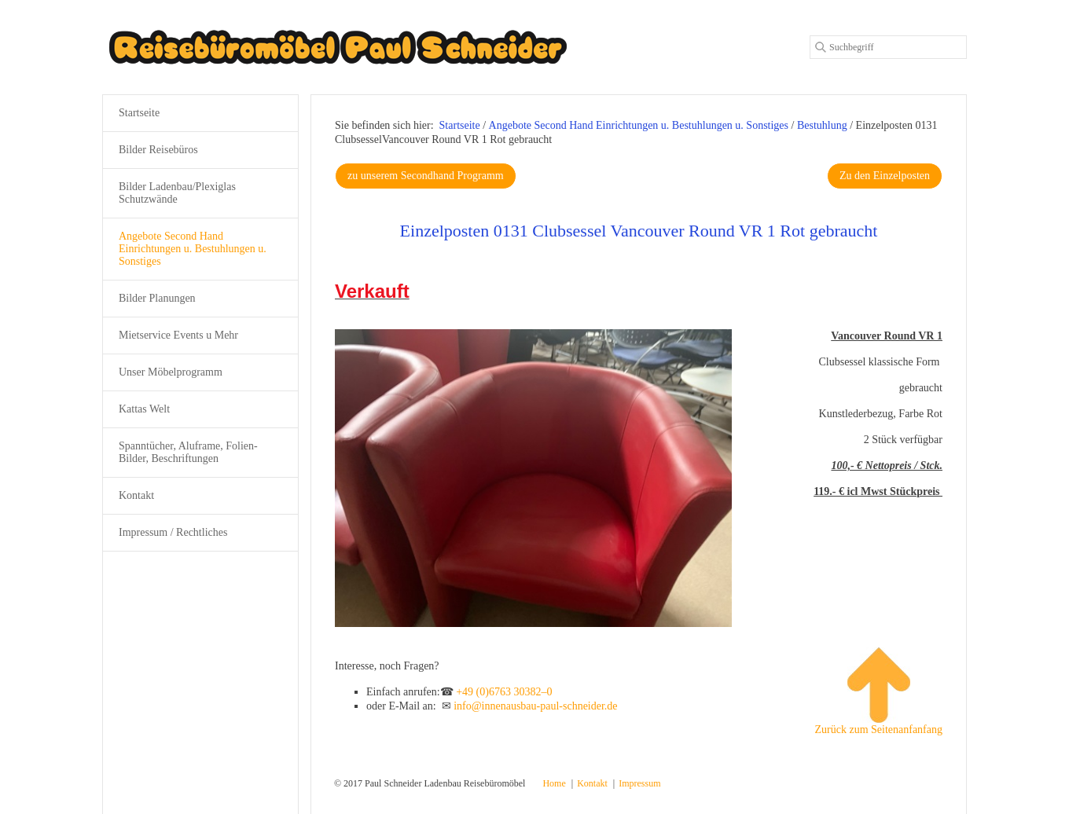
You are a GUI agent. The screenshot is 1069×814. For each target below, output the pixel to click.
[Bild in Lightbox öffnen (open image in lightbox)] (533, 478)
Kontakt (136, 495)
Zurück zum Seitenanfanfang (879, 691)
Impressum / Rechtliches (173, 532)
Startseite (459, 125)
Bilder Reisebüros (158, 150)
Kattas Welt (144, 409)
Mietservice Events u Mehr (178, 335)
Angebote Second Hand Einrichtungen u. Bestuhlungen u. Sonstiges (192, 248)
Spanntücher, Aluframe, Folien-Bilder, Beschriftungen (188, 452)
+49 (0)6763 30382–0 (504, 692)
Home (553, 783)
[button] (425, 176)
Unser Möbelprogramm (170, 372)
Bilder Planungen (157, 298)
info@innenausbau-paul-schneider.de (535, 706)
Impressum (639, 783)
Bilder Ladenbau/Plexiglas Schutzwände (177, 193)
